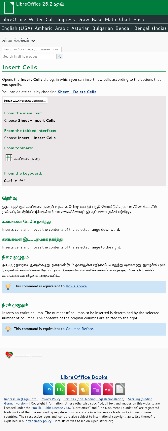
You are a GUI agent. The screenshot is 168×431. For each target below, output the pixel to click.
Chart (124, 19)
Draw (83, 19)
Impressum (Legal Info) (21, 399)
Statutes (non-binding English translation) (93, 399)
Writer (35, 19)
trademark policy (39, 421)
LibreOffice (13, 19)
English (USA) (16, 28)
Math (110, 19)
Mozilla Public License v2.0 (50, 407)
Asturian (80, 28)
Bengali (123, 28)
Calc (50, 19)
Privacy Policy (50, 399)
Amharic (43, 28)
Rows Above (76, 286)
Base (97, 19)
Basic (139, 19)
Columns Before (79, 328)
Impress (66, 19)
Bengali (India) (150, 28)
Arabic (62, 28)
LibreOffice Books (84, 376)
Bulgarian (102, 28)
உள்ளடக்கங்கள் (15, 40)
